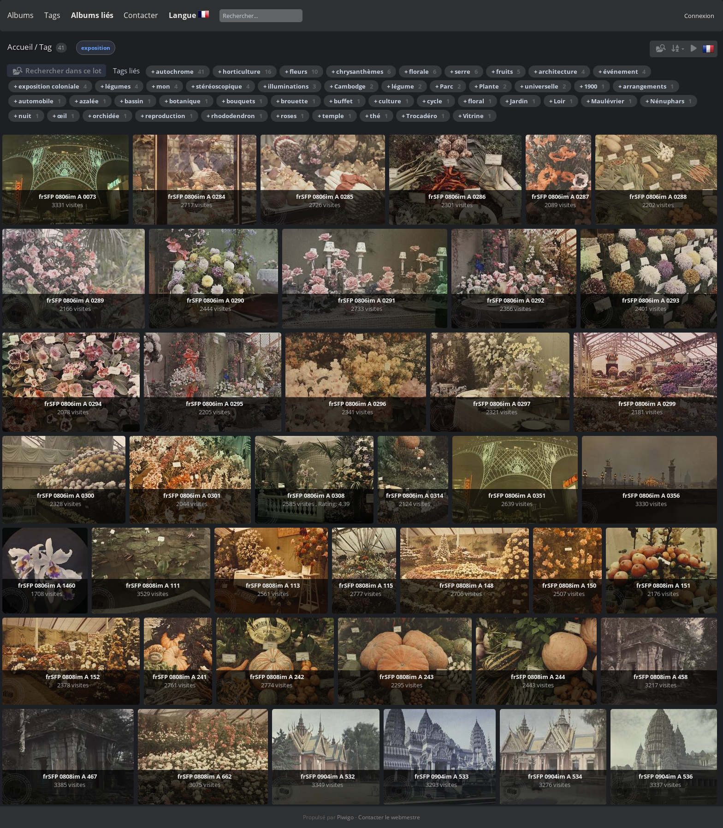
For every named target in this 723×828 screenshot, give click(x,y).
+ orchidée (107, 116)
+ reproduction (167, 116)
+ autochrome (177, 71)
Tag (45, 47)
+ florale (420, 71)
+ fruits (506, 71)
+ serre (464, 71)
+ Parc (448, 86)
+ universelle (543, 86)
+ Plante (490, 86)
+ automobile (37, 101)
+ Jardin (520, 101)
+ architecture (559, 71)
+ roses (290, 116)
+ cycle (436, 101)
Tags (52, 15)
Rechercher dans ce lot (63, 70)
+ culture (391, 101)
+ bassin (135, 101)
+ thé (376, 116)
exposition (95, 48)
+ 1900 (592, 86)
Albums (20, 15)
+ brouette (295, 101)
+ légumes (119, 86)
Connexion (699, 16)
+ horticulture (244, 71)
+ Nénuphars (669, 101)
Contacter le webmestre (389, 817)
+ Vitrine (474, 116)
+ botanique (186, 101)
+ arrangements (646, 86)
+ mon (165, 86)
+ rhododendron (234, 116)
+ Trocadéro (423, 116)
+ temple (334, 116)
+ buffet (344, 101)
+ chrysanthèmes (361, 71)
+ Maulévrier (609, 101)
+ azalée (90, 101)
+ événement (622, 71)
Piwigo (345, 817)
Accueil (20, 47)
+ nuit (26, 116)
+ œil (63, 116)
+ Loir (561, 101)
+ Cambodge (351, 86)
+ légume (404, 86)
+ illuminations (289, 86)
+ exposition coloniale (50, 86)
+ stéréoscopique (220, 86)
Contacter (141, 15)
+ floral (477, 101)
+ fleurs (301, 71)
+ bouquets (242, 101)
